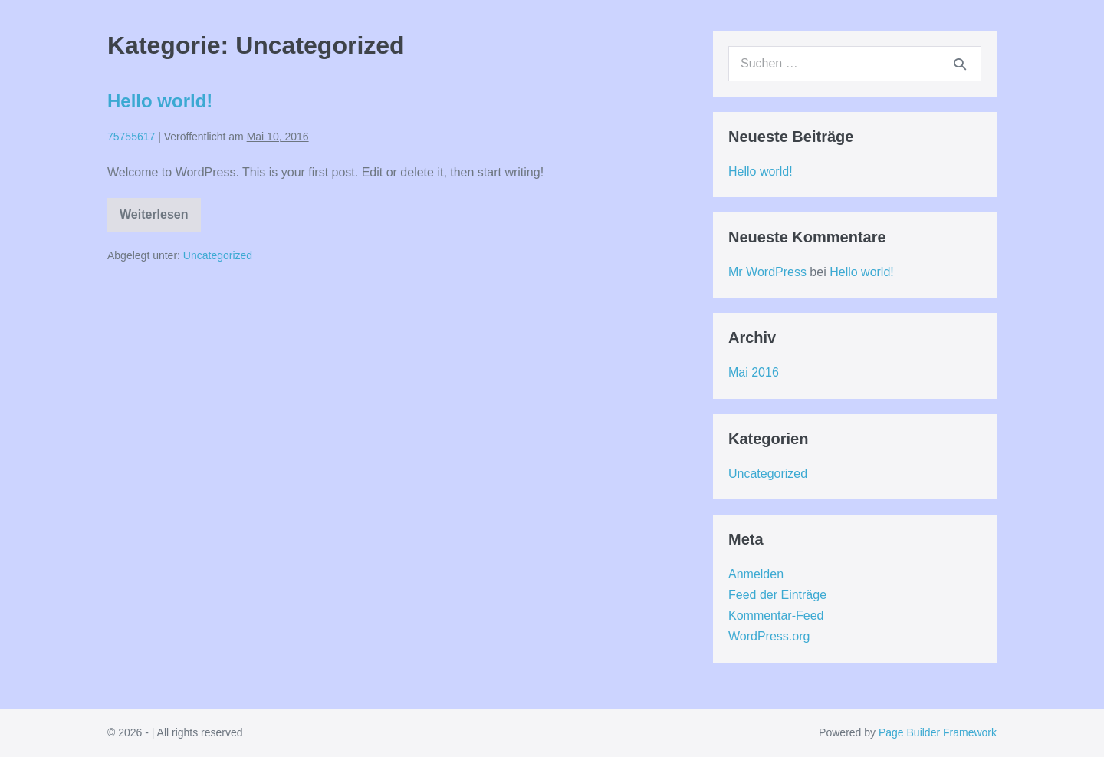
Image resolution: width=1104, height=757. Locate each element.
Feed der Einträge (777, 594)
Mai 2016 (753, 372)
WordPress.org (769, 636)
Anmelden (756, 574)
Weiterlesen (155, 220)
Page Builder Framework (938, 732)
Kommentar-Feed (776, 615)
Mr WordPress (767, 271)
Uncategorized (217, 255)
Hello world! (159, 101)
